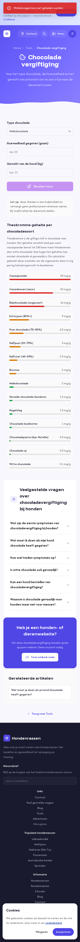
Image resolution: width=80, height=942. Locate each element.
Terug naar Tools (40, 714)
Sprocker (40, 866)
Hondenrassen (40, 881)
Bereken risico (40, 186)
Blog (40, 808)
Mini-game (40, 824)
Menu (58, 34)
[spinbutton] (40, 152)
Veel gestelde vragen (40, 803)
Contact (40, 797)
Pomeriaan (40, 855)
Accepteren (63, 932)
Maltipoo (40, 844)
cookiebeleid (53, 923)
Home (17, 48)
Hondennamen (40, 886)
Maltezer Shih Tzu (40, 850)
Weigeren (42, 932)
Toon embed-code (40, 657)
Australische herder (40, 860)
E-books (40, 891)
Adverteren (66, 12)
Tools (29, 48)
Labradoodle (40, 839)
